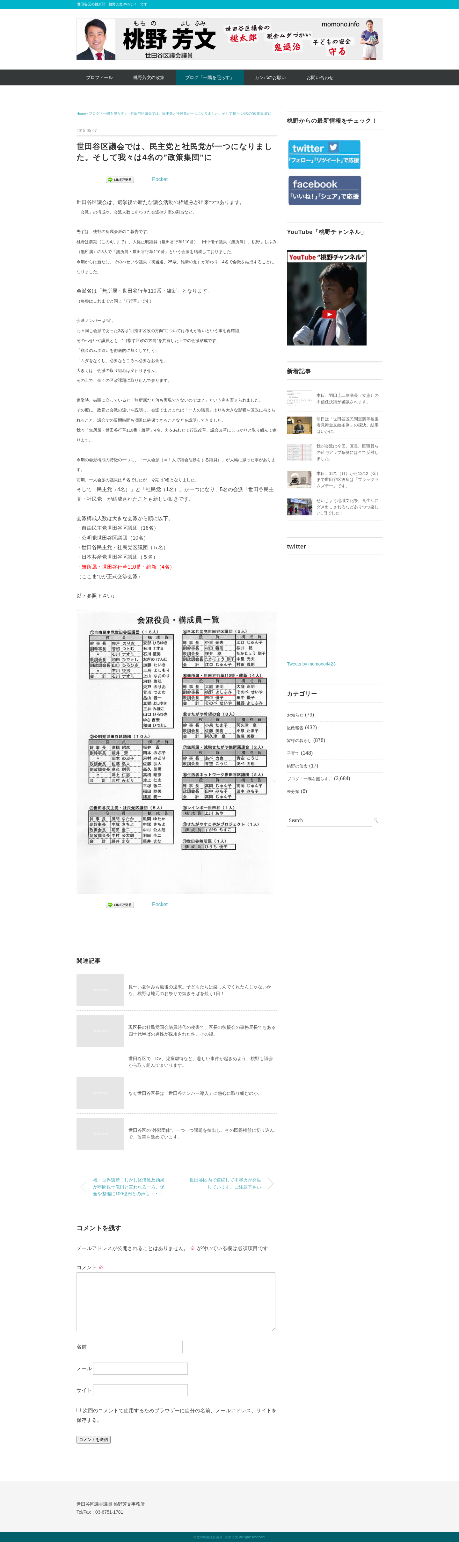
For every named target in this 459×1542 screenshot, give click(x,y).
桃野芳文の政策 (148, 77)
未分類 (293, 791)
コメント (89, 1267)
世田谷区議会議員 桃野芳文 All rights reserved (231, 1537)
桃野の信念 (297, 766)
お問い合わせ (320, 77)
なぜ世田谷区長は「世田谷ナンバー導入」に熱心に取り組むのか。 (195, 1093)
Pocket (160, 179)
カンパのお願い (270, 77)
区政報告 (295, 727)
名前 (81, 1346)
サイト (84, 1390)
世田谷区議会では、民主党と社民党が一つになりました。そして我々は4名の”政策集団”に (201, 113)
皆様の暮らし (299, 740)
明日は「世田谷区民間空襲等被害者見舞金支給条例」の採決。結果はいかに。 (348, 425)
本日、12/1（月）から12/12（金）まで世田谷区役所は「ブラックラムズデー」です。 (349, 479)
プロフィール (99, 77)
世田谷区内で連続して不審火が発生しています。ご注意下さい (225, 1183)
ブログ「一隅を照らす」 (209, 77)
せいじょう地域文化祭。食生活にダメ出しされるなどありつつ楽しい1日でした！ (348, 506)
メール (84, 1368)
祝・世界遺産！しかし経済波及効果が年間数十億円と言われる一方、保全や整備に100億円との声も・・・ (128, 1186)
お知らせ (295, 715)
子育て (293, 753)
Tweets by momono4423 (311, 663)
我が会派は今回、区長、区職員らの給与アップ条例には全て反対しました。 (348, 452)
